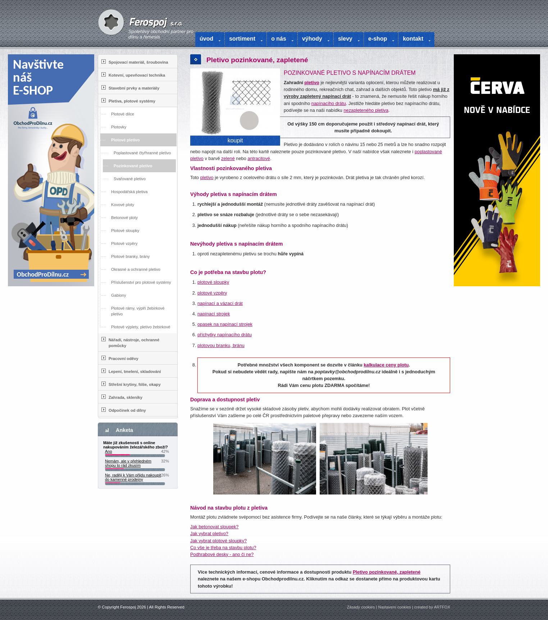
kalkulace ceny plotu (386, 365)
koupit (235, 140)
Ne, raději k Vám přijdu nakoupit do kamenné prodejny (133, 477)
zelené (228, 158)
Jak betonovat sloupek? (214, 526)
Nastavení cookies (394, 607)
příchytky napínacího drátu (224, 334)
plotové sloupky (213, 282)
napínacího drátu (328, 103)
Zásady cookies (361, 607)
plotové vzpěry (212, 293)
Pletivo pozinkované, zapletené (386, 572)
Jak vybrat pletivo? (209, 533)
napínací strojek (213, 313)
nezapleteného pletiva (365, 110)
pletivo (312, 82)
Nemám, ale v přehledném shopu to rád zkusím (128, 463)
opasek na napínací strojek (224, 324)
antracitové (258, 158)
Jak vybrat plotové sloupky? (218, 540)
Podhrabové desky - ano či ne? (222, 554)
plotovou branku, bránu (221, 345)
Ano (108, 451)
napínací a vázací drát (220, 303)
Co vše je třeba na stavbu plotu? (223, 547)
